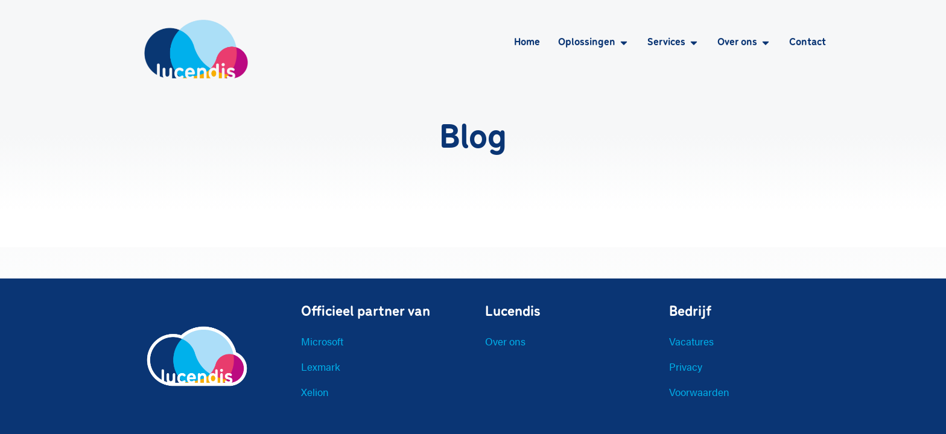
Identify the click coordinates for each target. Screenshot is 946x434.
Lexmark (320, 366)
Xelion (315, 392)
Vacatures (691, 341)
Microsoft (322, 341)
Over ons (505, 341)
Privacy (685, 366)
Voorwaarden (699, 392)
